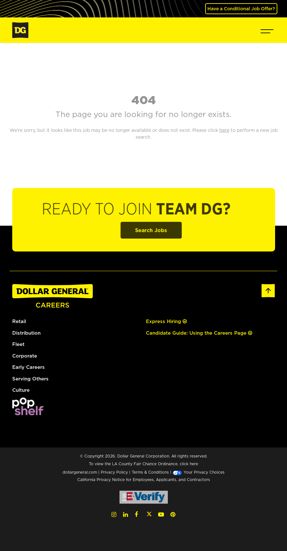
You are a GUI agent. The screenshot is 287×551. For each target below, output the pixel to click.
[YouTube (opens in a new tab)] (161, 514)
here (194, 464)
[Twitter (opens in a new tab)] (149, 514)
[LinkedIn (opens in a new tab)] (125, 514)
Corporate (24, 356)
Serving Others (30, 378)
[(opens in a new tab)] (28, 405)
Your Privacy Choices (199, 472)
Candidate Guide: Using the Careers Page (199, 333)
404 (143, 99)
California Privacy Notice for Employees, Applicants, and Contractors (143, 479)
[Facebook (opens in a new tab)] (136, 514)
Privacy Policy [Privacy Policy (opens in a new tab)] (114, 472)
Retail (19, 321)
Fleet (18, 344)
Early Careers (28, 367)
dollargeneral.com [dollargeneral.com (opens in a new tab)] (79, 472)
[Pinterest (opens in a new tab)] (172, 514)
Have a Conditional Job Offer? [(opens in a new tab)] (241, 8)
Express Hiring (166, 321)
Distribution (26, 333)
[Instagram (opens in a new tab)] (113, 514)
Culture (21, 390)
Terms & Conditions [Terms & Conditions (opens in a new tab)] (150, 472)
